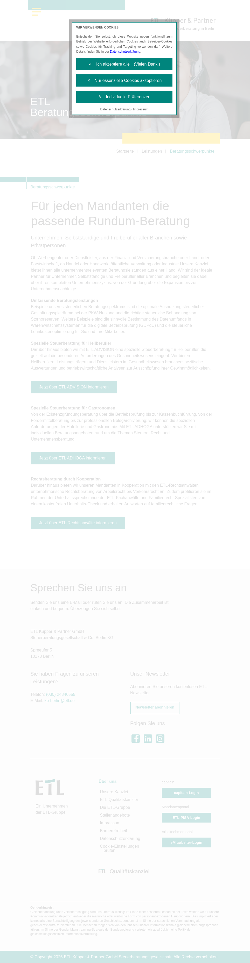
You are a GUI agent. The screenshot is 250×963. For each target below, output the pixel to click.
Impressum (140, 109)
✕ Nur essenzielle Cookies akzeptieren (124, 80)
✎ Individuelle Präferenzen (124, 97)
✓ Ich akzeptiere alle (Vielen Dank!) (124, 64)
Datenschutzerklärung (125, 51)
